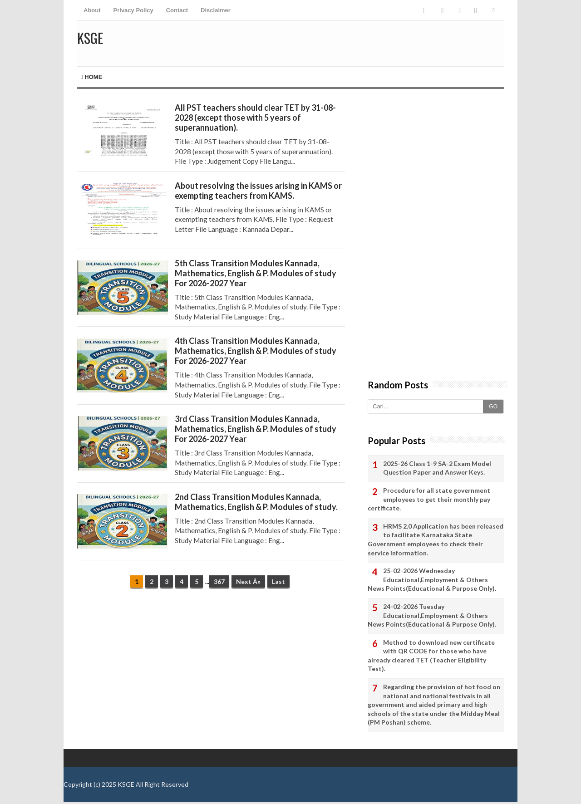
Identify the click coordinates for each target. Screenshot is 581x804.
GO (493, 406)
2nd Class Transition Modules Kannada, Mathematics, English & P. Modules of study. (256, 502)
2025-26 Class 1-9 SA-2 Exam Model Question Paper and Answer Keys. (437, 468)
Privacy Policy (133, 10)
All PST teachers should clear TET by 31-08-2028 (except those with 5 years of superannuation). (255, 117)
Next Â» (248, 581)
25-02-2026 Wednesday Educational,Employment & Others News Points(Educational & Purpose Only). (432, 579)
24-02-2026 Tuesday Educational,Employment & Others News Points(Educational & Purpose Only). (432, 615)
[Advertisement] (211, 666)
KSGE (126, 784)
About (92, 10)
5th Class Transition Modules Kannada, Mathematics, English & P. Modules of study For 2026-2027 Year (255, 273)
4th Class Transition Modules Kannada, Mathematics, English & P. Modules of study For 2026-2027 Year (255, 351)
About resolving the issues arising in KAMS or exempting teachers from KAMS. (258, 191)
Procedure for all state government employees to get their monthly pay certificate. (429, 499)
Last (278, 581)
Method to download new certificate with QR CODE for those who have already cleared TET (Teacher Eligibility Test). (431, 655)
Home (91, 77)
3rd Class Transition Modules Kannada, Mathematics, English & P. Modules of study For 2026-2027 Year (255, 429)
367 (219, 581)
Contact (177, 10)
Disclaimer (216, 10)
